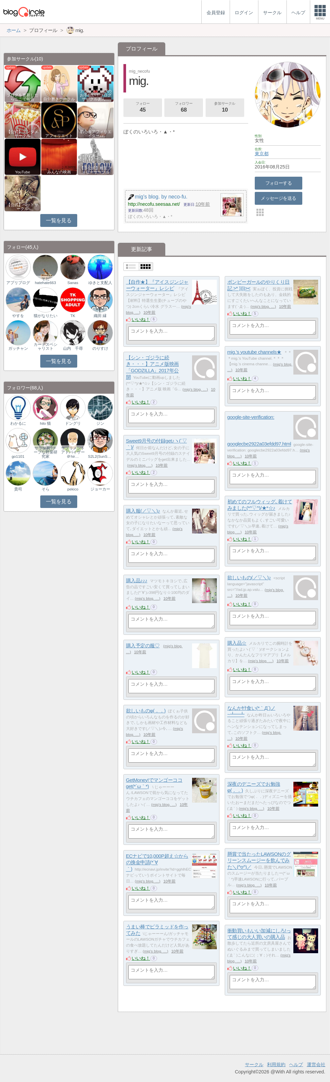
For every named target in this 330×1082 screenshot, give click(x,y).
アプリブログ (18, 283)
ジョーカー (100, 489)
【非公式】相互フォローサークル (96, 170)
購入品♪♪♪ (137, 580)
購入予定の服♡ (143, 645)
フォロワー (183, 107)
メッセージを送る (278, 198)
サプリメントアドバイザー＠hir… (73, 452)
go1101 (18, 456)
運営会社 (316, 1064)
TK (72, 316)
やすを (18, 316)
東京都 (262, 153)
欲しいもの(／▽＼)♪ (249, 577)
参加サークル (224, 107)
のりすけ (100, 348)
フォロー (142, 107)
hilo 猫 (45, 423)
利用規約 (276, 1064)
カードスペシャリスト (45, 346)
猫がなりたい (45, 316)
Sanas (72, 283)
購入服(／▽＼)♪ (143, 511)
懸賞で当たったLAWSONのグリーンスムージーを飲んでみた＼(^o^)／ (259, 860)
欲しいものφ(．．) (146, 710)
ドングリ (73, 423)
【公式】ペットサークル (22, 207)
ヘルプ (296, 1064)
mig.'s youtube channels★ (254, 352)
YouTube (22, 172)
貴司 (18, 489)
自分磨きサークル (59, 99)
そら (46, 489)
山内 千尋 (73, 348)
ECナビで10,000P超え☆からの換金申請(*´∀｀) (157, 862)
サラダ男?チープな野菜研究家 (45, 452)
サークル (254, 1064)
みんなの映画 (59, 172)
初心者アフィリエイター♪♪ (96, 134)
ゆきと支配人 (100, 283)
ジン (100, 423)
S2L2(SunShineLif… (100, 456)
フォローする (278, 183)
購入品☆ (237, 643)
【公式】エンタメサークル (22, 134)
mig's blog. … (263, 306)
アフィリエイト (59, 136)
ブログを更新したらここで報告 (22, 97)
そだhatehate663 (45, 281)
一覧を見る (58, 220)
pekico (72, 489)
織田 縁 (100, 316)
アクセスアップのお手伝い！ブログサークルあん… (96, 95)
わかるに (18, 423)
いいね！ (141, 319)
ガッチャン (18, 348)
